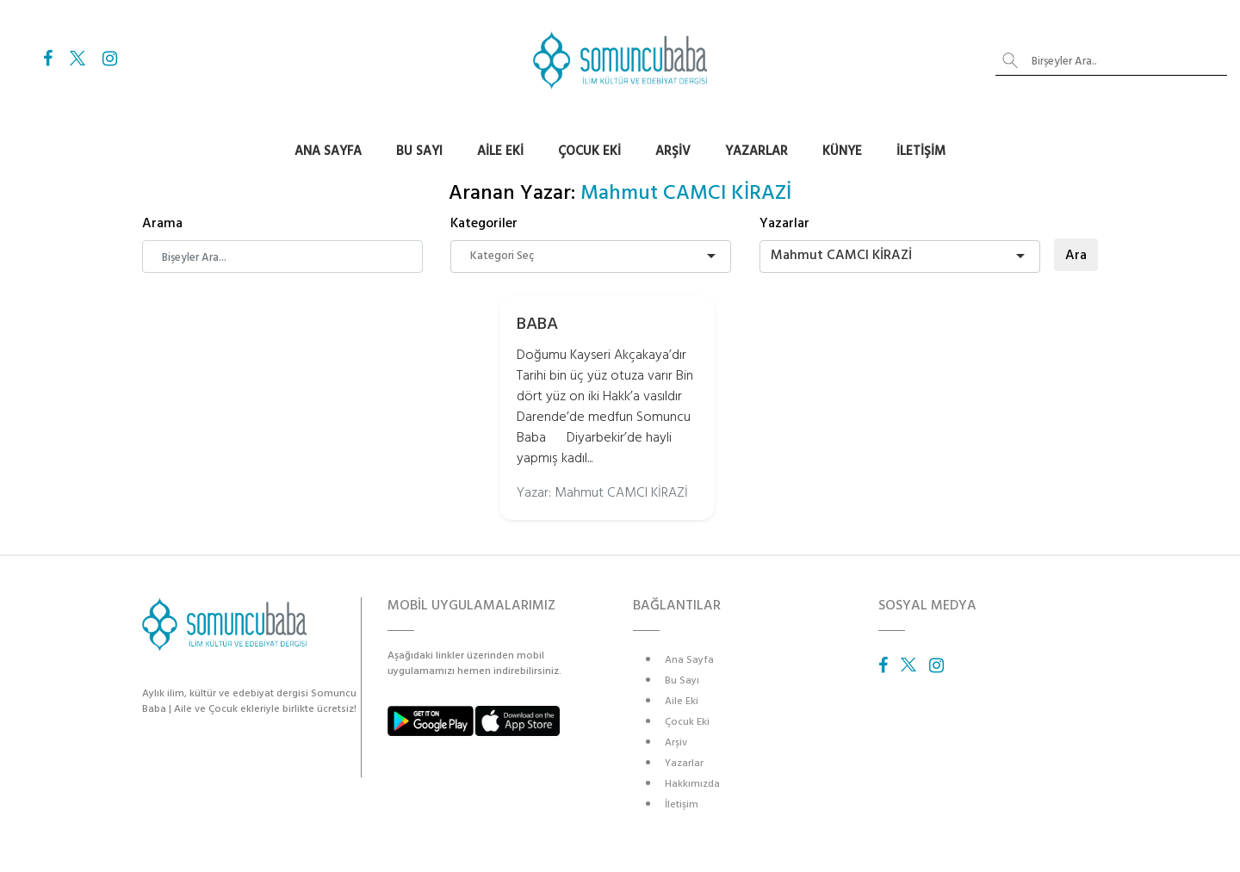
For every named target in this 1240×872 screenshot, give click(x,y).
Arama (162, 222)
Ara (1076, 254)
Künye (842, 151)
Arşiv (673, 151)
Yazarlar (756, 151)
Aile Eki (500, 151)
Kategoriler (484, 222)
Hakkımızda (692, 783)
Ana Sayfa (328, 151)
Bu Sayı (419, 151)
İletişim (921, 151)
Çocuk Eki (589, 151)
